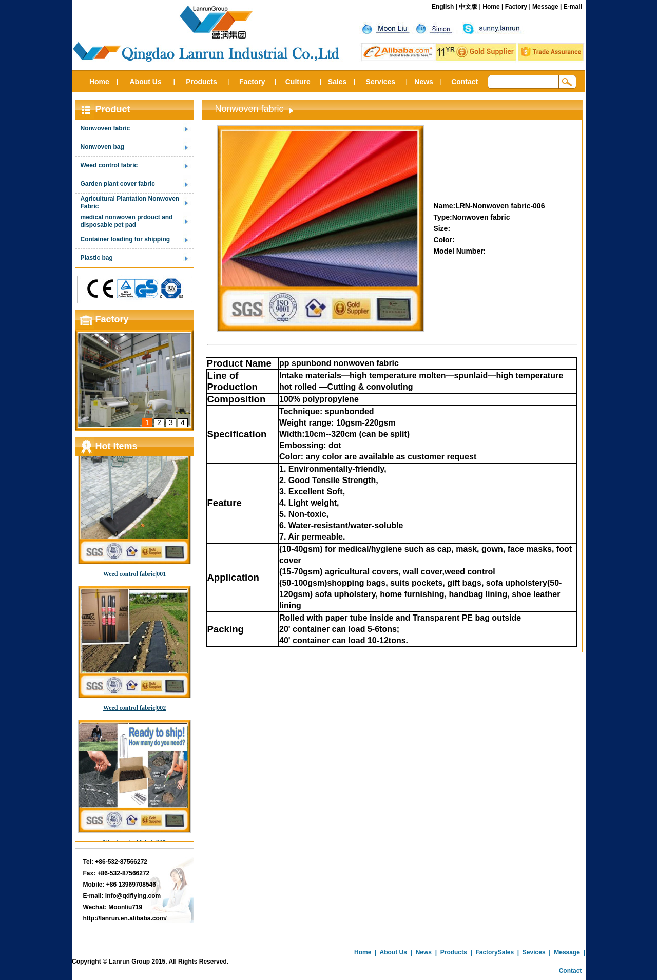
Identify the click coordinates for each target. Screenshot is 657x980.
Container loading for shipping (125, 239)
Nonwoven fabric (105, 128)
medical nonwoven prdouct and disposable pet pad (127, 221)
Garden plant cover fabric (118, 183)
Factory (516, 6)
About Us (145, 82)
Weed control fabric (109, 165)
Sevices (534, 952)
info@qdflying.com (133, 895)
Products (201, 82)
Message (545, 6)
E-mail (573, 6)
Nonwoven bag (102, 146)
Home (490, 6)
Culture (298, 82)
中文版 (468, 6)
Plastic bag (97, 257)
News (423, 82)
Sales (337, 82)
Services (381, 82)
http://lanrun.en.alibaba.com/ (125, 918)
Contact (464, 82)
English (443, 6)
